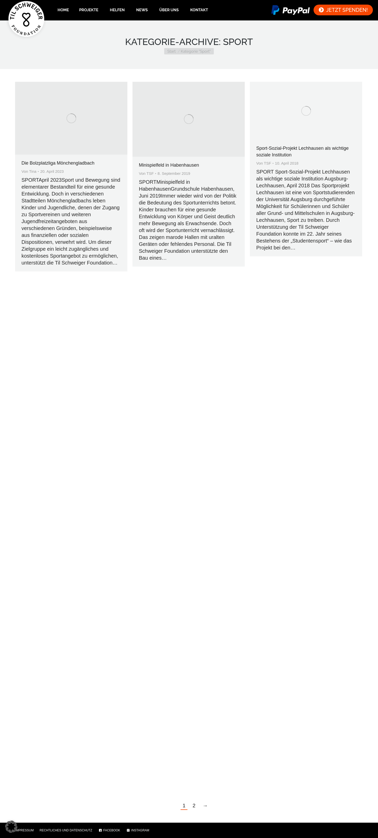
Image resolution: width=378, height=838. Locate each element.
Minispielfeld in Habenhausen (169, 165)
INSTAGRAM (137, 830)
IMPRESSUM (24, 830)
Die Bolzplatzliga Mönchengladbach (57, 163)
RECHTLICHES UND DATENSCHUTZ (66, 830)
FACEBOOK (109, 830)
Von (28, 171)
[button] (11, 827)
